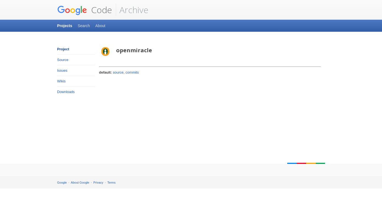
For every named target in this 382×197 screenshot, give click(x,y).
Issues (62, 70)
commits (132, 72)
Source (62, 60)
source (118, 72)
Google (62, 182)
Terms (111, 182)
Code (84, 10)
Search (84, 26)
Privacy (98, 182)
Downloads (66, 92)
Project (63, 49)
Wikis (61, 81)
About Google (80, 182)
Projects (64, 26)
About (100, 26)
